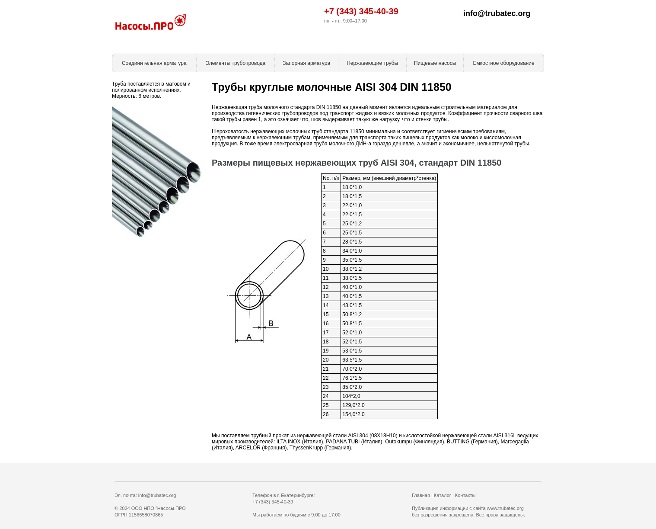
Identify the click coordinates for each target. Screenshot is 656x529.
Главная (421, 495)
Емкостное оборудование (504, 63)
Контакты (465, 495)
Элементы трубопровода (235, 63)
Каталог (442, 495)
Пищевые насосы (435, 63)
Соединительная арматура (154, 63)
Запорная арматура (306, 63)
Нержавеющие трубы (372, 63)
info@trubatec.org (497, 13)
